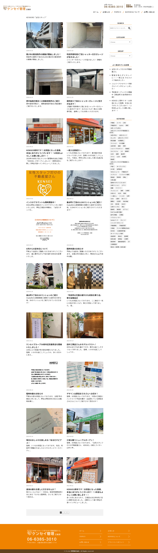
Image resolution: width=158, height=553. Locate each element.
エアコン (125, 209)
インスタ (121, 196)
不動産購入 (114, 225)
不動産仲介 (114, 125)
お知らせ (106, 12)
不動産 (112, 123)
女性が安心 (114, 135)
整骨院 (112, 209)
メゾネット (114, 174)
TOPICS (117, 12)
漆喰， (125, 177)
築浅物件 (113, 241)
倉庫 (117, 154)
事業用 (127, 148)
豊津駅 (126, 236)
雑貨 (119, 146)
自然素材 (119, 169)
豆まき (123, 204)
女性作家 (113, 146)
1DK (112, 204)
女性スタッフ (123, 135)
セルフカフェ (114, 151)
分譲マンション (115, 185)
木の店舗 (121, 143)
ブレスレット (114, 190)
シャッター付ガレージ (117, 223)
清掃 (122, 190)
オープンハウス (121, 166)
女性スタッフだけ (123, 138)
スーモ (119, 123)
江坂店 (112, 228)
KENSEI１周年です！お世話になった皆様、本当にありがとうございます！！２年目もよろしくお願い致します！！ (122, 105)
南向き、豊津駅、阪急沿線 (118, 247)
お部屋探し (121, 140)
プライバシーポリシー (116, 542)
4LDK (119, 193)
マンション (114, 143)
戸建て (112, 166)
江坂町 (126, 239)
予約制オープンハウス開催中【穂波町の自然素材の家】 (122, 94)
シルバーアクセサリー (117, 148)
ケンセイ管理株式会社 (123, 228)
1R (129, 241)
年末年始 (125, 201)
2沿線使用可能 (121, 231)
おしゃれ (113, 138)
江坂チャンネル (115, 207)
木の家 (112, 169)
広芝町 (119, 201)
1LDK (118, 156)
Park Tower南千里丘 (116, 212)
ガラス (112, 156)
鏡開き (112, 201)
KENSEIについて (132, 12)
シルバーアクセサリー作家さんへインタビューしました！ (122, 86)
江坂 (124, 123)
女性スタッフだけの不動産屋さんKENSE (119, 131)
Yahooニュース (115, 172)
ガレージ (123, 220)
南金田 (112, 177)
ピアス (124, 185)
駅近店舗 (113, 140)
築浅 (124, 193)
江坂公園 (113, 180)
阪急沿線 (113, 239)
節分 (123, 207)
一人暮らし (114, 196)
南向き (120, 236)
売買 (124, 146)
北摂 (128, 196)
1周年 (117, 199)
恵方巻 (117, 204)
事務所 (127, 151)
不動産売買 (122, 225)
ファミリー (119, 188)
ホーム (96, 12)
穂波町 (112, 159)
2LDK (112, 154)
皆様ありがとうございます (118, 182)
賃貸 (127, 125)
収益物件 (113, 236)
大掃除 (127, 190)
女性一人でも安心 (116, 128)
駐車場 (119, 177)
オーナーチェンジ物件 (117, 233)
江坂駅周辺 (114, 244)
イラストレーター (116, 217)
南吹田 (120, 239)
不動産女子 (125, 172)
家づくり (124, 199)
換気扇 (119, 209)
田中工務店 (114, 215)
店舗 (112, 188)
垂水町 (123, 154)
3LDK (112, 199)
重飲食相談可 (122, 241)
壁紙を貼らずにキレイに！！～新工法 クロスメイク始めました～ (122, 77)
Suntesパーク (114, 220)
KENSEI (113, 231)
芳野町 (124, 156)
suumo (121, 125)
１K (122, 151)
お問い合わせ (149, 12)
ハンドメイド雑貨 (124, 174)
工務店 (121, 215)
